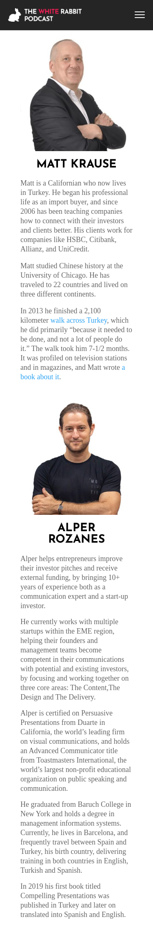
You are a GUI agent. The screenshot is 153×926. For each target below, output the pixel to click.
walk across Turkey (78, 320)
